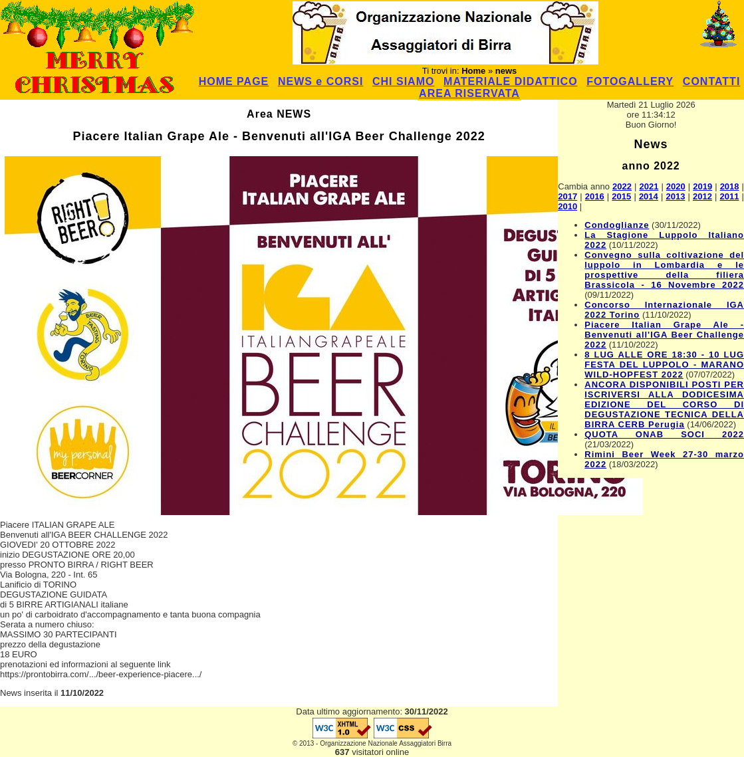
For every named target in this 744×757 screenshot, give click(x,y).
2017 (567, 196)
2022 (622, 186)
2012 (702, 196)
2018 (729, 186)
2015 (621, 196)
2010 (567, 206)
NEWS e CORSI (320, 81)
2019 (702, 186)
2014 (648, 196)
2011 (729, 196)
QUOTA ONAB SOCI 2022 (664, 434)
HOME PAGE (234, 81)
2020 (675, 186)
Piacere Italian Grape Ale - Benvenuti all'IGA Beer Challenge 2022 (664, 335)
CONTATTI (712, 81)
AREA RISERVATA (469, 93)
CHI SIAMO (403, 81)
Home (473, 71)
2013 (675, 196)
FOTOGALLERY (630, 81)
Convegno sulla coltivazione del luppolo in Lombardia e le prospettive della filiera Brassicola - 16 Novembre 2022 (664, 270)
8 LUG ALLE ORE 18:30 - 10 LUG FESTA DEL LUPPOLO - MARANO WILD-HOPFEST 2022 (664, 364)
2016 (594, 196)
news (506, 71)
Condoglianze (616, 225)
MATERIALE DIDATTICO (510, 81)
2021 (648, 186)
